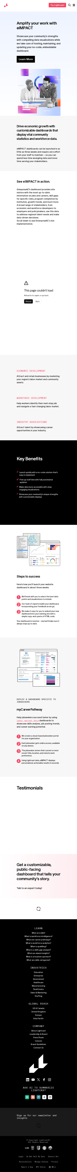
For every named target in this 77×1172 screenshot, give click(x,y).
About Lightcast (38, 1031)
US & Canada (38, 1008)
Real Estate (38, 989)
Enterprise (38, 976)
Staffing (38, 996)
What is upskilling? (38, 946)
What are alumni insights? (38, 953)
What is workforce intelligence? (38, 936)
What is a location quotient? (38, 957)
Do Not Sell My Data (35, 1157)
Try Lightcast (57, 5)
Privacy (54, 1162)
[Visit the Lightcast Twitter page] (38, 1079)
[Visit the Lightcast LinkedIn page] (27, 1079)
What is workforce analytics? (38, 943)
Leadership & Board (38, 1034)
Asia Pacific (38, 1018)
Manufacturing (38, 986)
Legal (21, 1157)
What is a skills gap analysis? (38, 950)
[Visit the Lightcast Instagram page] (49, 1079)
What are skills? (38, 933)
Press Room (38, 1037)
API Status (41, 1167)
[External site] (27, 1097)
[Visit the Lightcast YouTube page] (33, 1079)
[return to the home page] (6, 5)
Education (38, 972)
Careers (38, 1041)
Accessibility (25, 1162)
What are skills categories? (38, 960)
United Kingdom (38, 1012)
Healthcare (39, 982)
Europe (38, 1015)
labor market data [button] (28, 720)
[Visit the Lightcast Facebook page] (44, 1079)
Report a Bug (27, 1167)
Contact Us (38, 1048)
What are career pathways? (38, 940)
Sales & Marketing (38, 993)
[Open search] (69, 5)
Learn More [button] (26, 59)
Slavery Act (53, 1157)
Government (38, 979)
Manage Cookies (41, 1162)
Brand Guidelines (38, 1044)
